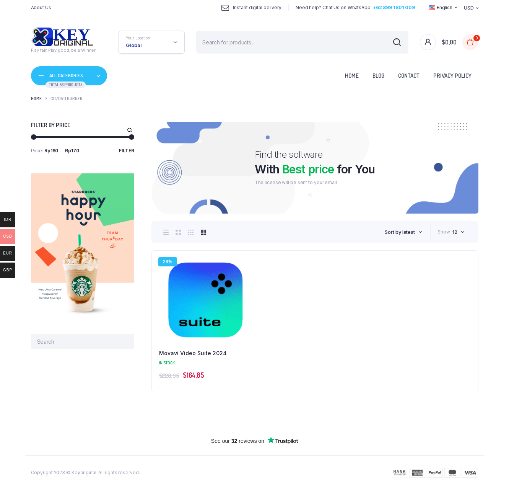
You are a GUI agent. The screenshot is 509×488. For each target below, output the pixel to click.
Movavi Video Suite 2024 (193, 353)
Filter (126, 150)
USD (469, 8)
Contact (409, 75)
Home (352, 75)
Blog (378, 75)
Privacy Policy (452, 75)
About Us (41, 7)
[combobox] (403, 232)
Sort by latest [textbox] (400, 232)
